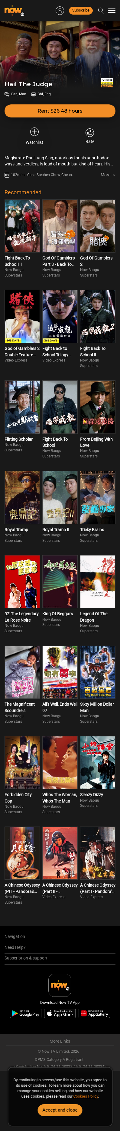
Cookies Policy (85, 1096)
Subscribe (80, 10)
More (105, 174)
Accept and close (60, 1110)
